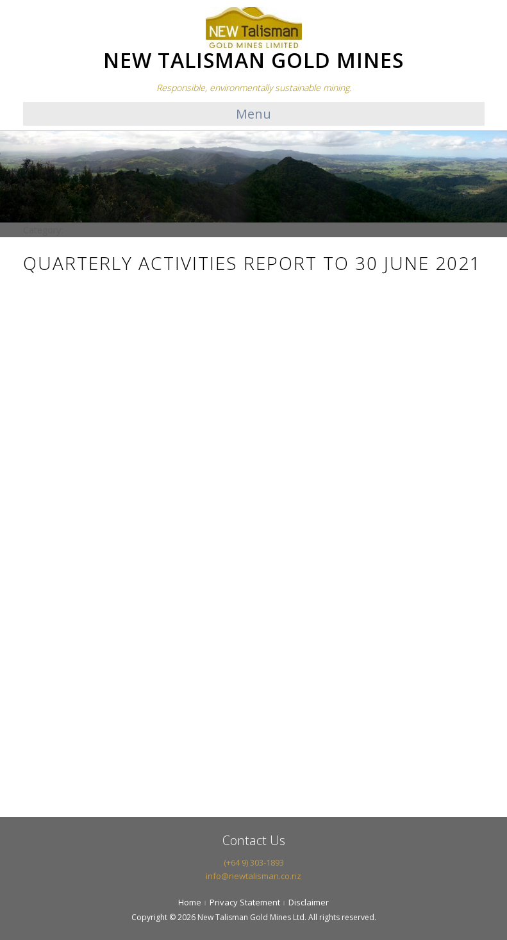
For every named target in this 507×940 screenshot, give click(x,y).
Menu (253, 113)
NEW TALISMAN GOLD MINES (253, 60)
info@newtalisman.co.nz (253, 876)
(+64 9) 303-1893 (254, 862)
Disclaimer (308, 902)
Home (189, 902)
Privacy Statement (245, 902)
